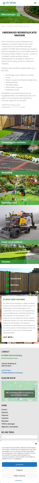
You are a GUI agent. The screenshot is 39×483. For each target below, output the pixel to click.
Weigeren (19, 470)
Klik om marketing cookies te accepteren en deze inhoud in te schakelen (19, 394)
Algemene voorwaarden (10, 427)
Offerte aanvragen (11, 14)
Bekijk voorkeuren (19, 476)
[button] (36, 444)
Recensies (5, 421)
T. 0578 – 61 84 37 (28, 7)
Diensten (5, 412)
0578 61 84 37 (6, 370)
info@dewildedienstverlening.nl (12, 373)
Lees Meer (8, 337)
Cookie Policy (18, 480)
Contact (4, 410)
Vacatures (5, 418)
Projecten (5, 415)
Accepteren (19, 464)
